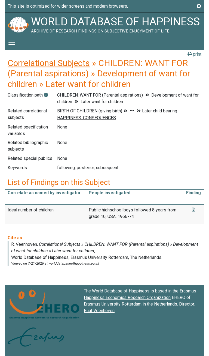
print (194, 54)
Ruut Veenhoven (99, 310)
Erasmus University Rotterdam (113, 304)
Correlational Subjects (49, 63)
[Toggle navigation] (12, 42)
